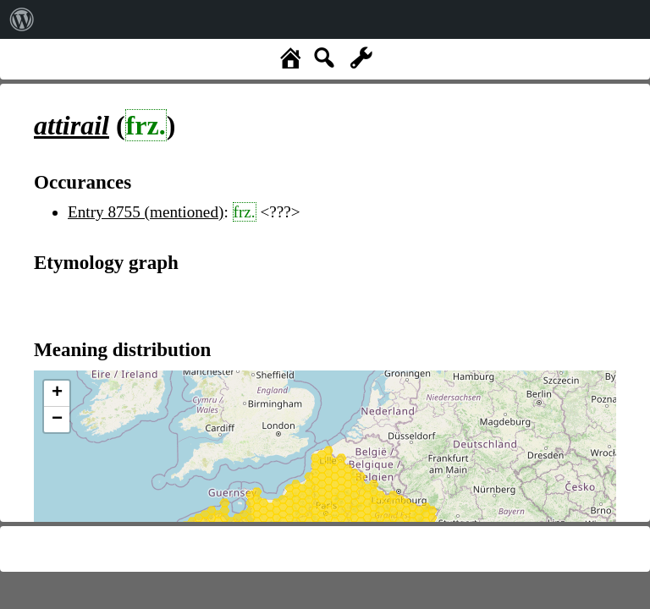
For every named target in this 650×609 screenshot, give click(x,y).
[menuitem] (22, 19)
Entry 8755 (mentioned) (145, 212)
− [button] (57, 419)
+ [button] (57, 393)
